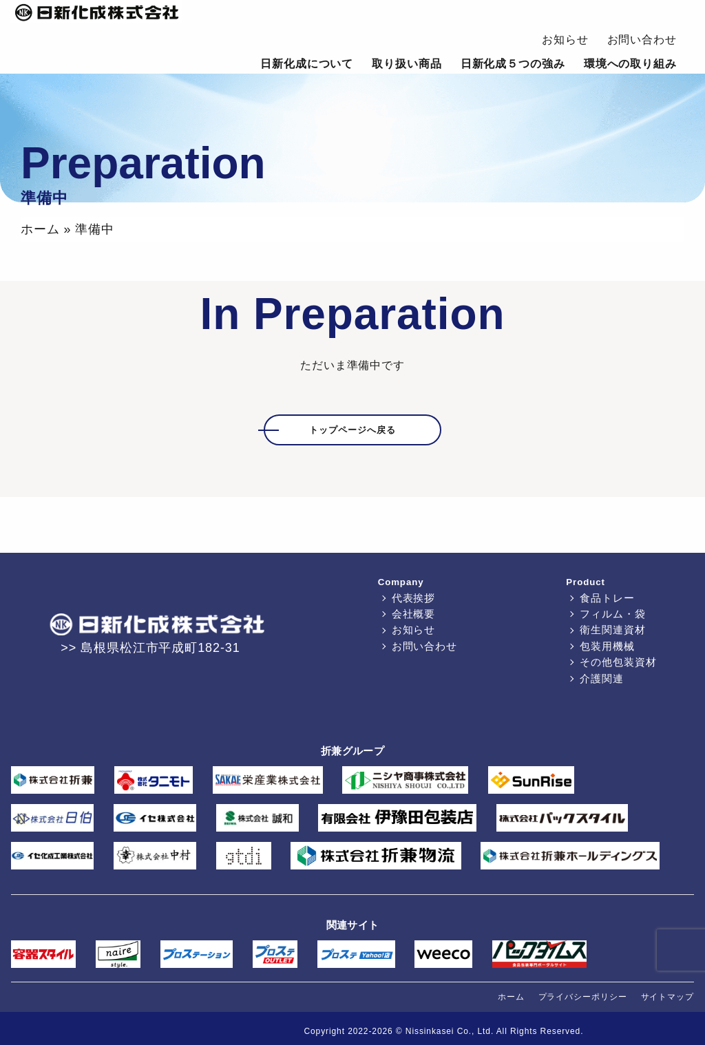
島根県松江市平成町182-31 (160, 648)
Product (585, 582)
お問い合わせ (642, 39)
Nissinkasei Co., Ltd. (450, 1031)
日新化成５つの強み (513, 64)
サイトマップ (667, 997)
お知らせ (565, 39)
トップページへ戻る (352, 430)
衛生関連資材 (612, 629)
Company (401, 582)
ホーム (40, 229)
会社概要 (414, 614)
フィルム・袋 (612, 614)
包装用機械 (607, 646)
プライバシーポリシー (582, 997)
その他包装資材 (618, 662)
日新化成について (306, 64)
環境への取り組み (630, 64)
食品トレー (607, 598)
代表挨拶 (414, 598)
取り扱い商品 (406, 64)
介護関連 (602, 678)
